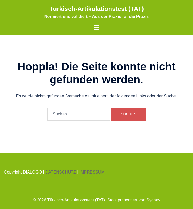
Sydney (153, 200)
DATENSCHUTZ (60, 172)
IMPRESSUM (92, 172)
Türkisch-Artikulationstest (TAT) (96, 8)
